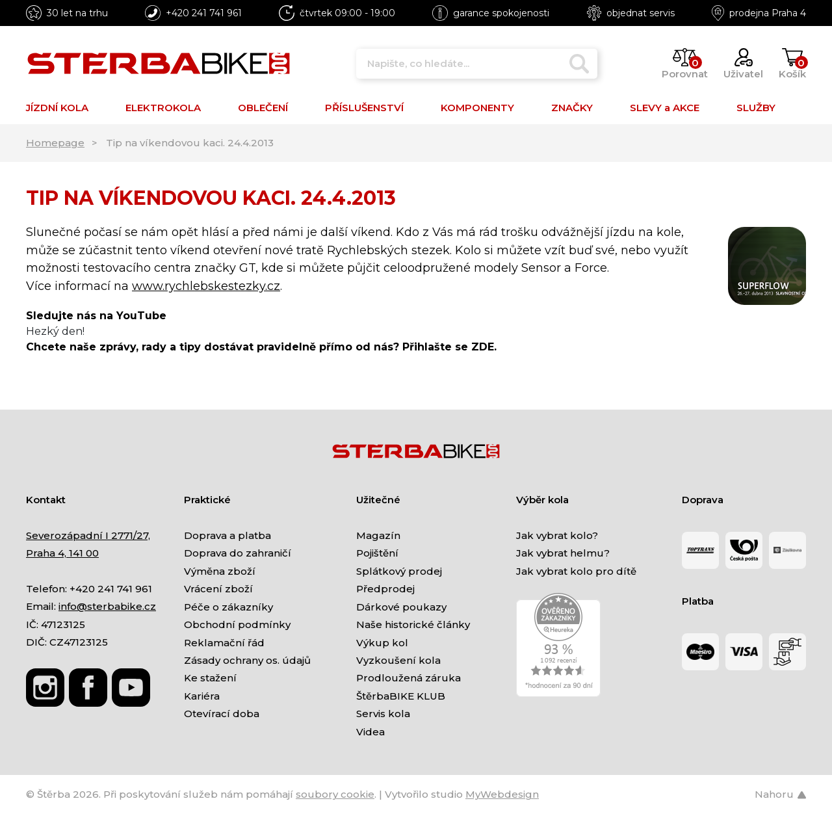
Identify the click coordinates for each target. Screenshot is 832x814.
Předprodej (385, 589)
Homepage (55, 143)
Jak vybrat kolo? (557, 535)
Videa (370, 732)
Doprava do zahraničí (237, 553)
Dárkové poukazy (401, 607)
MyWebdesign (502, 794)
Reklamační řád (224, 643)
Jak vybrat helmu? (563, 553)
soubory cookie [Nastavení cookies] (335, 794)
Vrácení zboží (218, 589)
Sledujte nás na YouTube (96, 315)
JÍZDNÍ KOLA (57, 107)
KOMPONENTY (477, 107)
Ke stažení (210, 678)
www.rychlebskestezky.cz (206, 286)
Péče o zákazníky (228, 607)
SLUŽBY (755, 107)
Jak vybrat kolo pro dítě (576, 571)
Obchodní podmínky (237, 624)
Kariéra (202, 696)
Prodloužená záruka (408, 678)
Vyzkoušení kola (398, 660)
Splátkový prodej (399, 571)
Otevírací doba (221, 713)
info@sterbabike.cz (107, 606)
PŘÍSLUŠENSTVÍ (364, 107)
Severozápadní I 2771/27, (88, 535)
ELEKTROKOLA (163, 107)
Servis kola (383, 713)
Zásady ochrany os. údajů (247, 660)
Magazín (378, 535)
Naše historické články (413, 624)
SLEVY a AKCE (664, 107)
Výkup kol (382, 643)
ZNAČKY (572, 107)
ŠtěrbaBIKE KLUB (400, 696)
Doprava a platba (227, 535)
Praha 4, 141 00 (62, 553)
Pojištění (377, 553)
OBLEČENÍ (263, 107)
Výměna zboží (219, 571)
